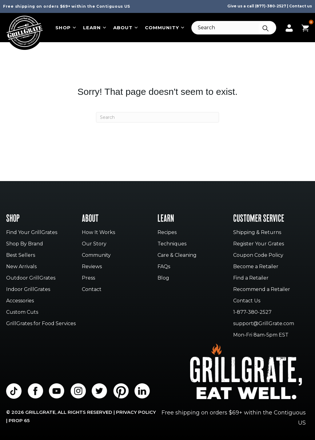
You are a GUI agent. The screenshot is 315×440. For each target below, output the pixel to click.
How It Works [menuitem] (98, 232)
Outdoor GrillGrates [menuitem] (30, 278)
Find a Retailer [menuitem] (251, 278)
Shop (65, 27)
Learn (94, 27)
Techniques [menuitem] (172, 244)
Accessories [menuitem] (20, 301)
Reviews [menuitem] (92, 266)
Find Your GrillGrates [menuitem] (31, 232)
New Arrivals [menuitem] (21, 266)
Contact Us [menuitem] (246, 301)
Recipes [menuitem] (167, 232)
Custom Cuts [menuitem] (22, 312)
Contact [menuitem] (92, 289)
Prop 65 (19, 420)
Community (164, 27)
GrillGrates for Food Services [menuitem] (41, 323)
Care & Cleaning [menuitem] (177, 255)
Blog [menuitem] (163, 278)
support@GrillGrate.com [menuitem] (263, 323)
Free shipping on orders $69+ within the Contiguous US (66, 6)
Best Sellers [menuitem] (20, 255)
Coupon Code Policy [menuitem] (258, 255)
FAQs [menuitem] (164, 266)
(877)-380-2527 (270, 6)
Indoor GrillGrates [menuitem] (28, 289)
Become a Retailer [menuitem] (255, 266)
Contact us (300, 6)
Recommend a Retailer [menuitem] (261, 289)
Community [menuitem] (96, 255)
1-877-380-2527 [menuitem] (252, 312)
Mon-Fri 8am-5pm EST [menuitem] (261, 335)
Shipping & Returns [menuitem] (257, 232)
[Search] (233, 27)
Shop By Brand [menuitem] (24, 244)
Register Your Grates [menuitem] (258, 244)
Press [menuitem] (88, 278)
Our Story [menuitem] (94, 244)
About (125, 27)
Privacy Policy (136, 412)
